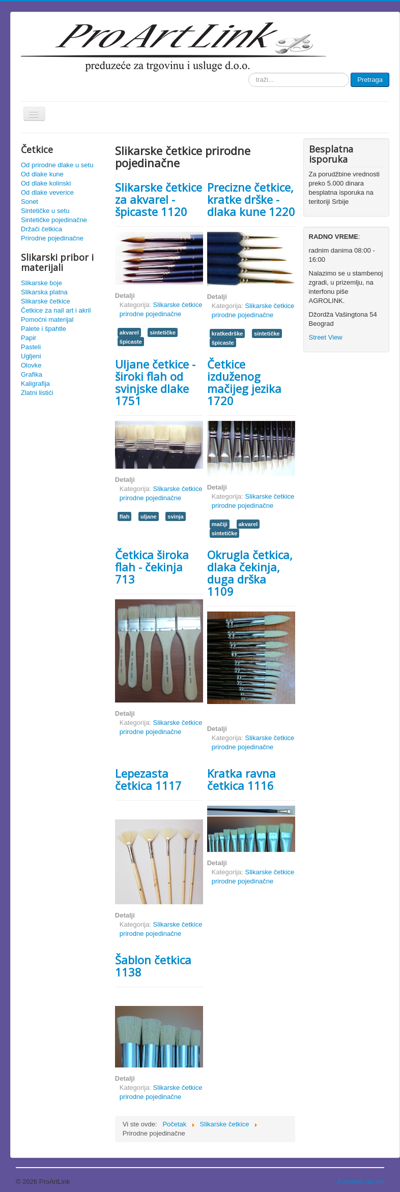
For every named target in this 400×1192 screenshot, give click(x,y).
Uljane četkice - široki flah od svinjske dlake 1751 (155, 382)
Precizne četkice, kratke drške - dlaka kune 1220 (251, 199)
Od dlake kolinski (46, 183)
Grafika (31, 374)
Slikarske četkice (45, 301)
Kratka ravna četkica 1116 (241, 779)
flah (125, 516)
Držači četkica (41, 229)
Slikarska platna (44, 292)
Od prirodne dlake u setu (57, 165)
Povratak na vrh (361, 1181)
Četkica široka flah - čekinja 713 (152, 567)
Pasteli (31, 347)
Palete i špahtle (43, 328)
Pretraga (370, 79)
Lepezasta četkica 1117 (148, 779)
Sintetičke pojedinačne (54, 220)
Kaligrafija (35, 383)
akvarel (129, 332)
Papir (28, 338)
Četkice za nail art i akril (56, 310)
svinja (175, 516)
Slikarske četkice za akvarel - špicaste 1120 (158, 199)
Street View (325, 337)
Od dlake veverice (47, 192)
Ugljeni (31, 356)
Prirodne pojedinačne (52, 238)
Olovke (31, 365)
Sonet (29, 201)
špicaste (131, 342)
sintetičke (163, 332)
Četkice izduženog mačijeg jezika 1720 (244, 382)
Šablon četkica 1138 (153, 966)
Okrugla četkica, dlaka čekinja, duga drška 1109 (250, 573)
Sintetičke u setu (45, 211)
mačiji (219, 524)
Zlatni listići (37, 392)
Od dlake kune (42, 174)
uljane (148, 516)
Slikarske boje (41, 283)
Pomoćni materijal (47, 319)
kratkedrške (227, 333)
